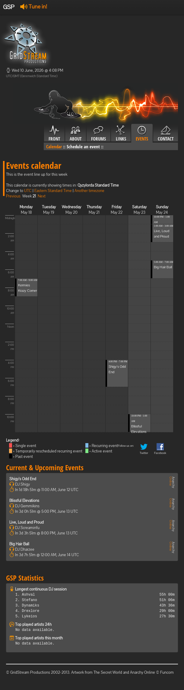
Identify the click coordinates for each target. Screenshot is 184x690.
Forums (98, 133)
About (75, 133)
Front (54, 133)
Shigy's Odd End (22, 478)
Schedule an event (83, 146)
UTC (28, 190)
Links (121, 133)
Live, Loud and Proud (26, 522)
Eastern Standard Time (53, 190)
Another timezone (89, 190)
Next (42, 196)
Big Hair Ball (163, 267)
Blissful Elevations (24, 500)
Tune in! (33, 6)
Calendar (54, 146)
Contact (165, 133)
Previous (13, 196)
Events (142, 133)
